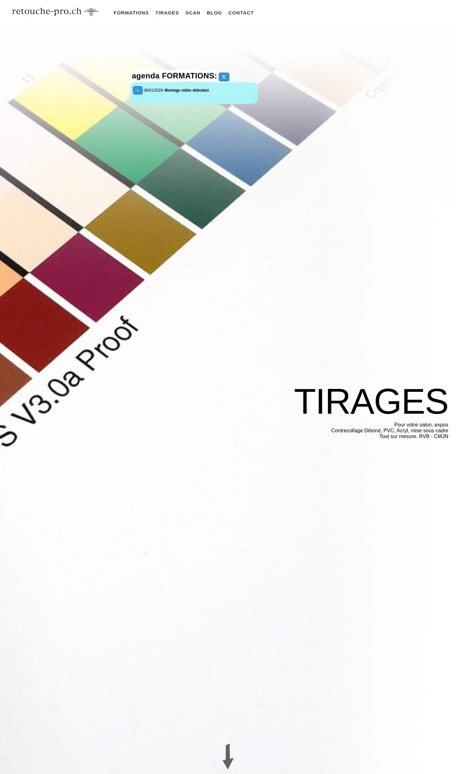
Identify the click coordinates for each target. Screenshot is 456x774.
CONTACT (241, 12)
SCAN (192, 12)
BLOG (214, 12)
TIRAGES (167, 12)
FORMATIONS (131, 12)
